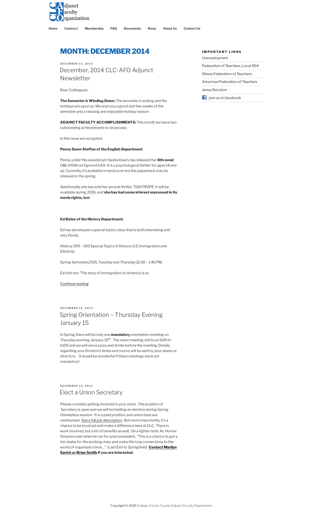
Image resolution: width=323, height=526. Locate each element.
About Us (170, 28)
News (152, 28)
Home (53, 28)
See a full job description (101, 420)
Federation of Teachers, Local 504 (230, 66)
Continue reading (74, 284)
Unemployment (215, 58)
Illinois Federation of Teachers (227, 74)
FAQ (113, 28)
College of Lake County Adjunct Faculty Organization (174, 505)
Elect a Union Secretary (91, 392)
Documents (132, 28)
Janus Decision (214, 90)
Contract (71, 28)
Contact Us (192, 28)
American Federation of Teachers (229, 82)
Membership (94, 28)
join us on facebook (225, 98)
